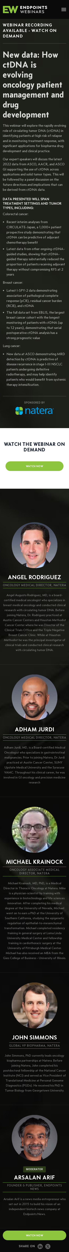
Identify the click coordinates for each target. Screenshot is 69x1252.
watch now (34, 466)
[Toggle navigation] (63, 10)
